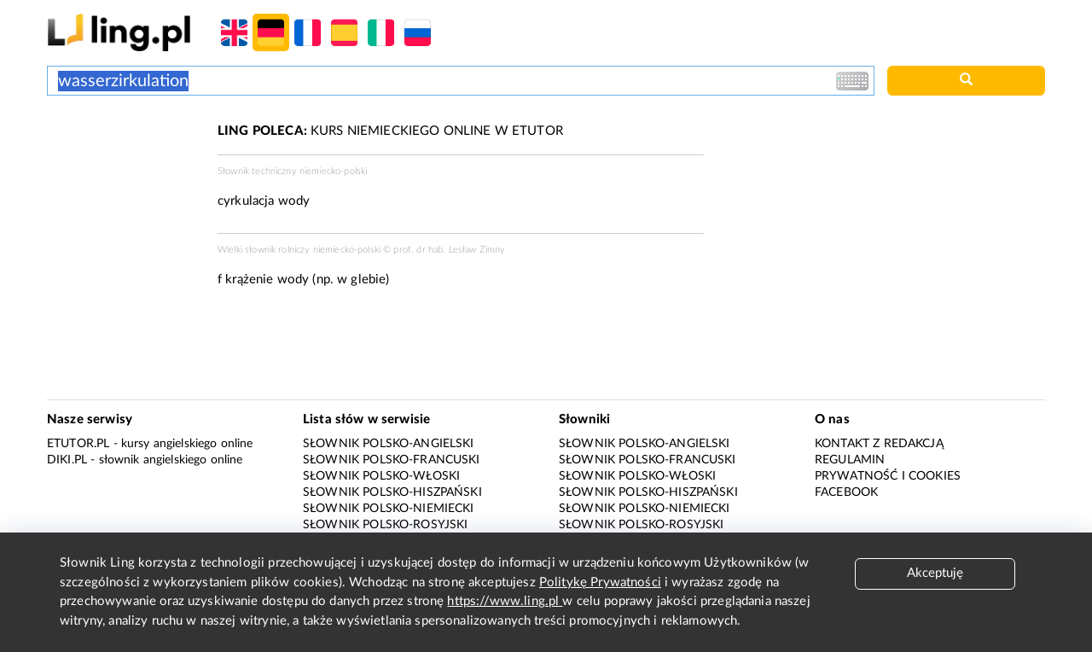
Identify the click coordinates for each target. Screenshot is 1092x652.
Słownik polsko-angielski (388, 444)
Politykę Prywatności (600, 582)
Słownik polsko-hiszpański (392, 492)
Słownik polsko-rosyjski (385, 525)
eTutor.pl (78, 444)
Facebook (846, 492)
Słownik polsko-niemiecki (388, 509)
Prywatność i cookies (888, 476)
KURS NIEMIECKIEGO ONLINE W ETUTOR (390, 131)
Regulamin (850, 460)
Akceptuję (935, 573)
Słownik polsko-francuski (391, 460)
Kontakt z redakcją (879, 444)
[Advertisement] (123, 186)
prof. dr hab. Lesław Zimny (449, 249)
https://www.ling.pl (504, 601)
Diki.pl (67, 460)
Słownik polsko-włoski (381, 476)
